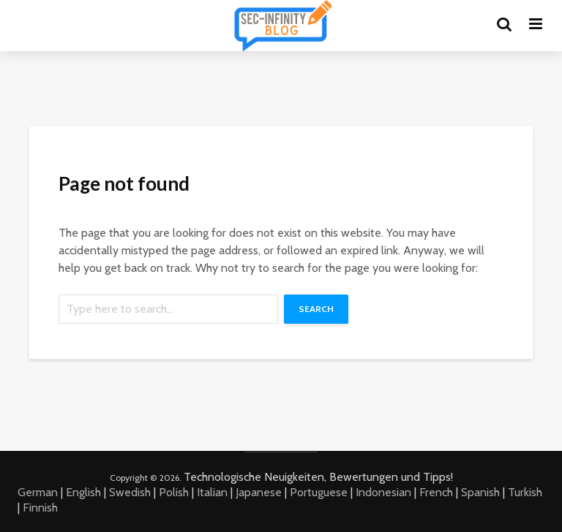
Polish (174, 492)
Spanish (480, 492)
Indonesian (383, 492)
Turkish (525, 492)
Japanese (259, 492)
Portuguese (319, 492)
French (436, 492)
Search (316, 308)
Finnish (40, 507)
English (83, 492)
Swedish (130, 492)
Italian (212, 492)
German (38, 492)
